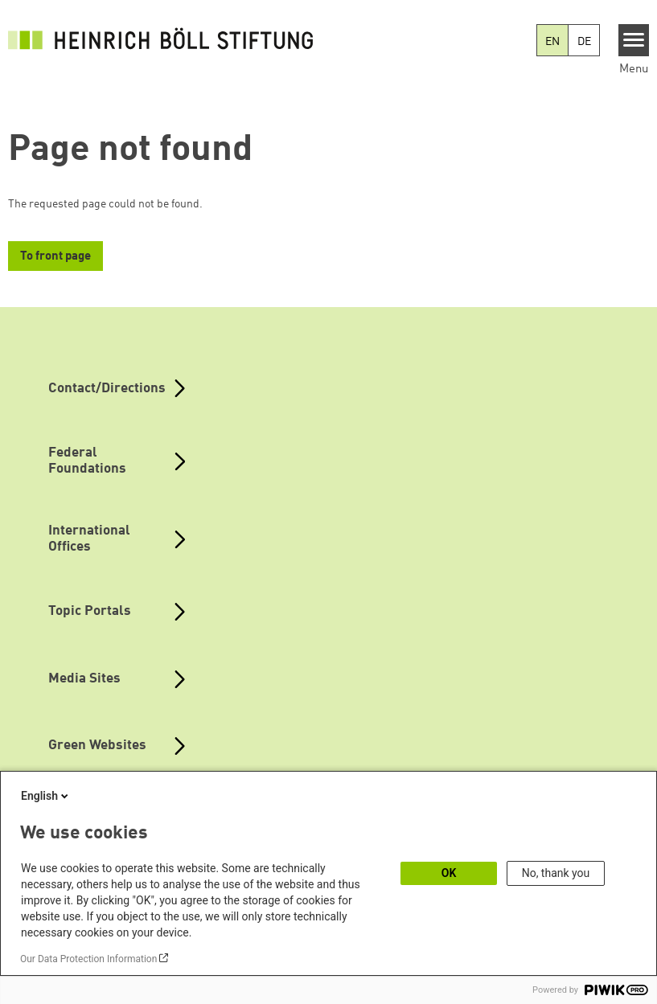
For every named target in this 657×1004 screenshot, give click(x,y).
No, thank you (556, 873)
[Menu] (634, 40)
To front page (55, 257)
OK (449, 873)
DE (584, 41)
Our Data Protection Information (88, 959)
